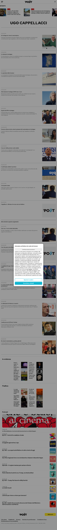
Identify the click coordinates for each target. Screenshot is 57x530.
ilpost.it (35, 270)
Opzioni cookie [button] (28, 280)
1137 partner (29, 269)
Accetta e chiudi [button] (28, 283)
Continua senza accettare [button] (28, 249)
